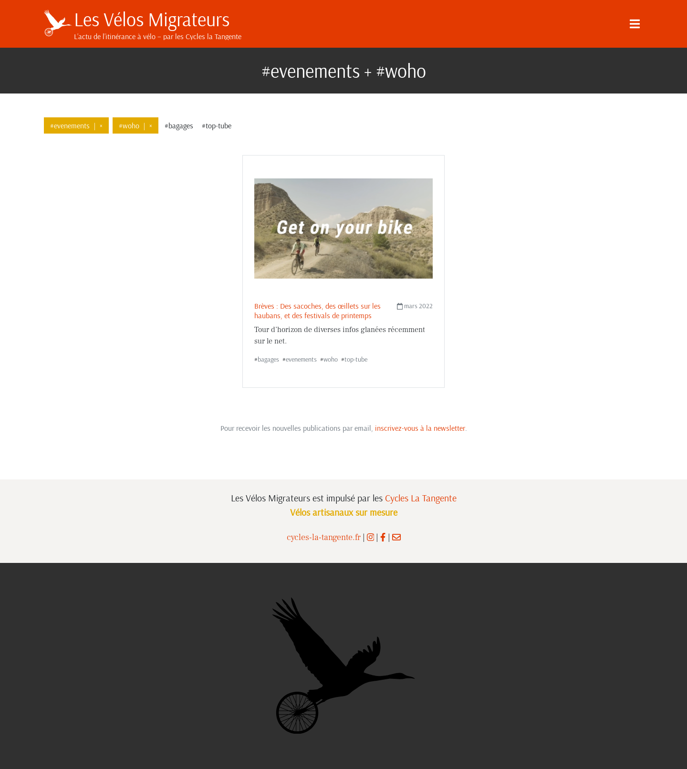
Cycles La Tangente (421, 498)
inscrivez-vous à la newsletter (420, 428)
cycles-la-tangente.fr (324, 537)
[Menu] (634, 23)
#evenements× (76, 125)
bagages (268, 359)
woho (330, 359)
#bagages (179, 125)
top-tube (355, 359)
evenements (301, 359)
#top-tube (216, 125)
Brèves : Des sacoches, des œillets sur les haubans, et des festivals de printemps (317, 310)
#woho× (135, 125)
